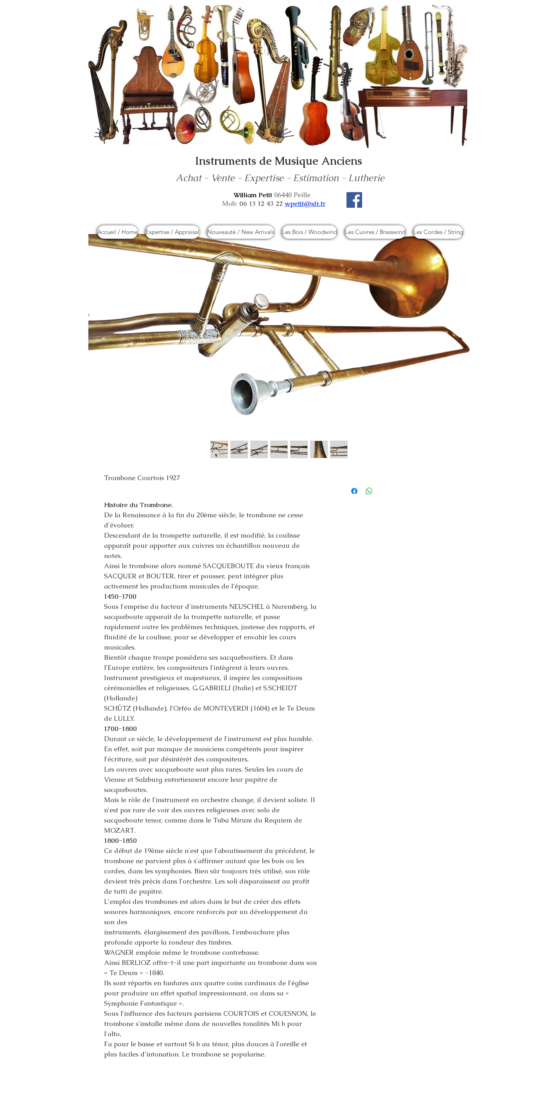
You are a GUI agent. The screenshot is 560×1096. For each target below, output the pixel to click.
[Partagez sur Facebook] (354, 491)
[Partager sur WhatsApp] (369, 491)
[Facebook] (354, 200)
